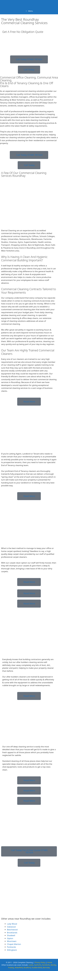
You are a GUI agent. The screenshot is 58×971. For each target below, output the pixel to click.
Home (49, 962)
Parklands (11, 947)
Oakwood (11, 926)
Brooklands (12, 932)
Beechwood (12, 929)
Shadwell (11, 935)
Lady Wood (12, 923)
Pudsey (11, 967)
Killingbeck (12, 950)
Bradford (27, 967)
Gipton (10, 938)
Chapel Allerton (14, 944)
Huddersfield (37, 967)
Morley (53, 965)
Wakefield (19, 967)
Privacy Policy (40, 962)
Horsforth (46, 965)
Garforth (37, 965)
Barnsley (46, 967)
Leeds (30, 965)
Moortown (11, 941)
